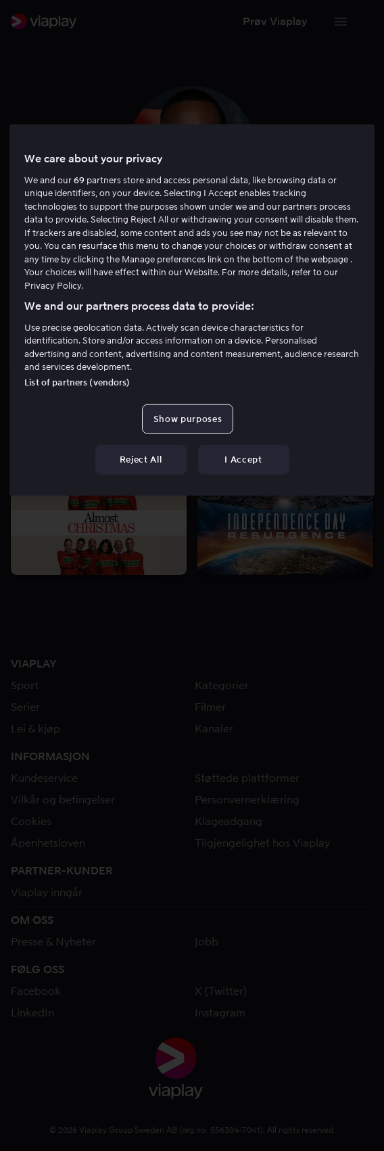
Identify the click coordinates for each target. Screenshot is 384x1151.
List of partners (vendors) (77, 382)
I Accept (243, 459)
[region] (192, 310)
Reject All (141, 459)
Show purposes (187, 418)
